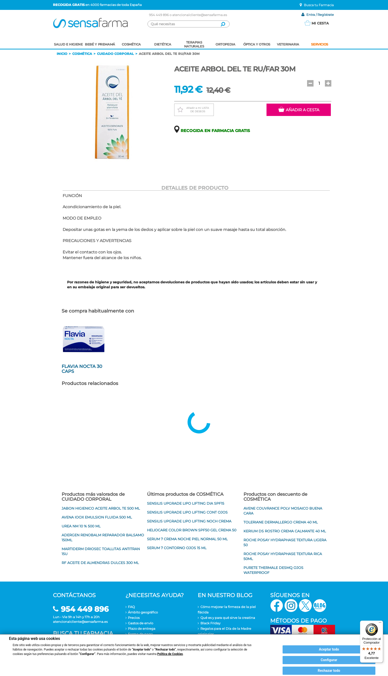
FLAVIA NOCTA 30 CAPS (82, 369)
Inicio (62, 54)
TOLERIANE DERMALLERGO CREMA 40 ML (280, 522)
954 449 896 (159, 15)
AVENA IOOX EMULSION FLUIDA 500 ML (97, 517)
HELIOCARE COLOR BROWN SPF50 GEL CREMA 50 (191, 530)
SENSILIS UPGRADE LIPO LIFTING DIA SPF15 (185, 503)
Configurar (329, 660)
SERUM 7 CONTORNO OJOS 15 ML (176, 548)
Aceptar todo (329, 649)
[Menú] (380, 624)
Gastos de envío (140, 623)
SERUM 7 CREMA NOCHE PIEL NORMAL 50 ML (187, 539)
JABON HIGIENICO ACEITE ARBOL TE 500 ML (101, 508)
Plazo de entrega (141, 629)
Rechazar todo (329, 671)
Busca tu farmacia (83, 633)
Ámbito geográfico (143, 612)
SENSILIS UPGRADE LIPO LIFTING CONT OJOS (187, 512)
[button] (310, 83)
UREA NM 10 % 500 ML (81, 526)
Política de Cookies (170, 654)
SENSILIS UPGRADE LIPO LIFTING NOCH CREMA (189, 521)
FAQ (131, 607)
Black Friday (210, 623)
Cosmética (82, 54)
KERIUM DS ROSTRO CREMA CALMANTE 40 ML (284, 531)
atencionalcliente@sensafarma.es (199, 15)
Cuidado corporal (115, 54)
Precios (134, 618)
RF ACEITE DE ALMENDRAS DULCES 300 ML (100, 563)
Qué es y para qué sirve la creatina (227, 618)
